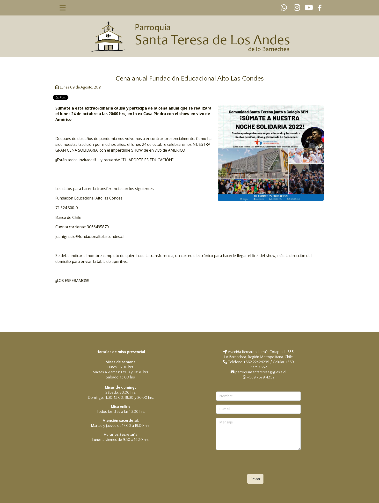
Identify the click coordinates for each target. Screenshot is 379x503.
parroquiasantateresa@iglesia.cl (260, 372)
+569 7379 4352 (258, 377)
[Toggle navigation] (62, 8)
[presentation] (257, 463)
